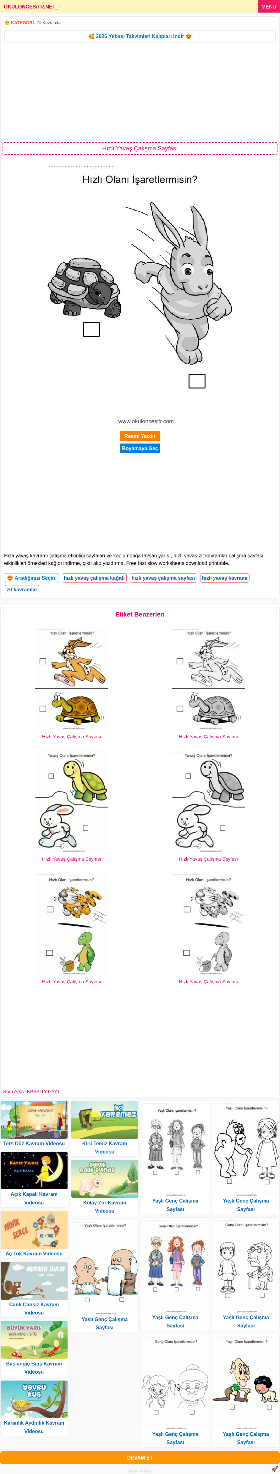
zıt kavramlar (22, 589)
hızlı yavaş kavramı (225, 578)
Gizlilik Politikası (140, 1471)
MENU (268, 6)
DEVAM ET (140, 1457)
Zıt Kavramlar (49, 22)
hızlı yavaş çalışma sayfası (163, 578)
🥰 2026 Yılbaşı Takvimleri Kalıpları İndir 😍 (140, 36)
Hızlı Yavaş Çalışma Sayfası (71, 736)
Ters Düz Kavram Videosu (34, 1143)
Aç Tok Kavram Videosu (34, 1253)
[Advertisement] (140, 92)
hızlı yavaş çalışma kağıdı (94, 578)
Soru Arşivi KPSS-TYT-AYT (31, 1091)
